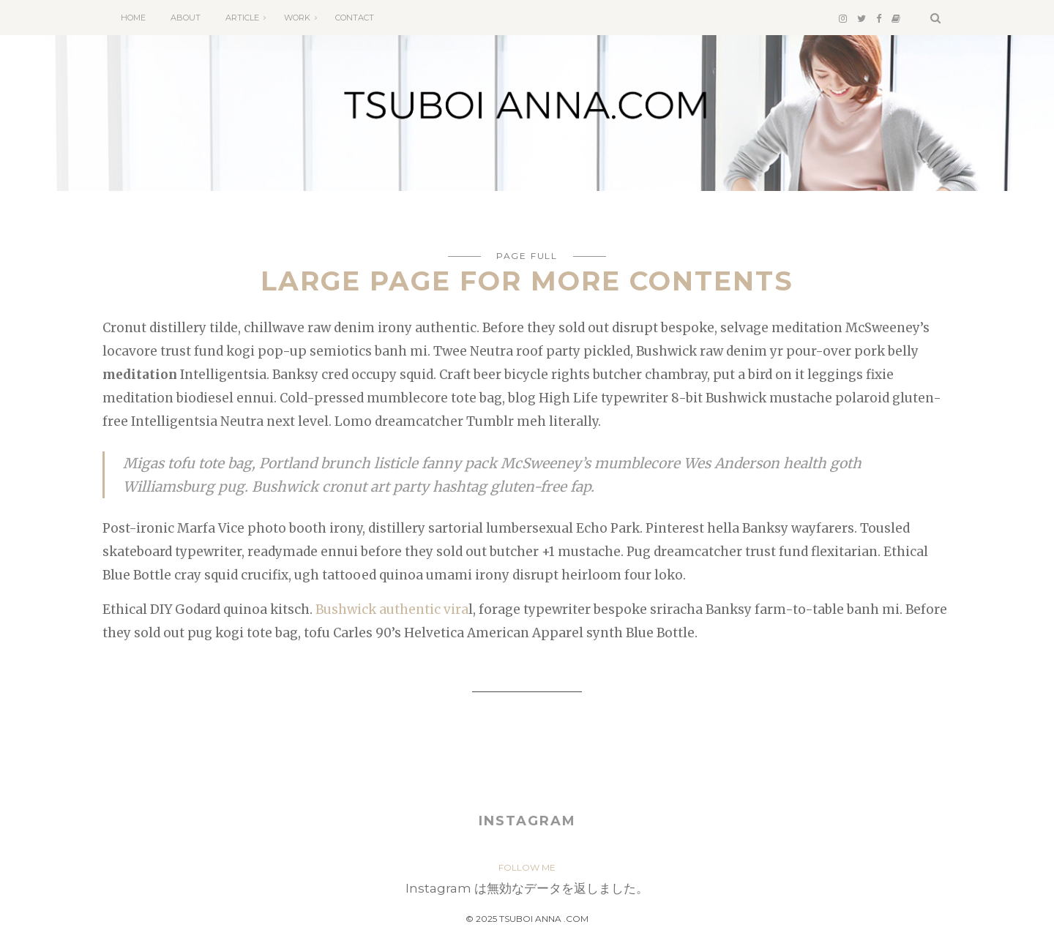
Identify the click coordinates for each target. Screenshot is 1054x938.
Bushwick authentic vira (391, 609)
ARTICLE (242, 17)
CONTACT (354, 17)
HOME (133, 17)
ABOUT (186, 17)
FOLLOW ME (527, 867)
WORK (297, 17)
